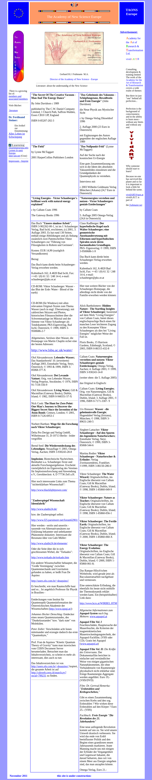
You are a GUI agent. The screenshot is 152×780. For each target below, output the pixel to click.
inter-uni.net (14, 155)
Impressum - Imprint (18, 161)
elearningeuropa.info (18, 147)
